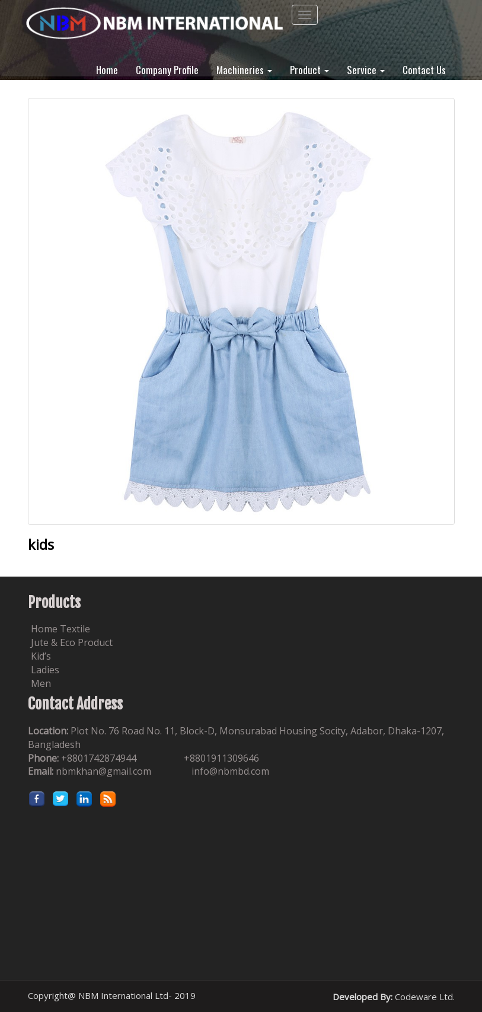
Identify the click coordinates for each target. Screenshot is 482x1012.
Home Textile (60, 628)
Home (107, 69)
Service (366, 69)
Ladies (45, 669)
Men (41, 683)
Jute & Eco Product (72, 642)
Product (309, 69)
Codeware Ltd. (425, 997)
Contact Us (424, 69)
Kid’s (41, 656)
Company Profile (167, 69)
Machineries (244, 69)
